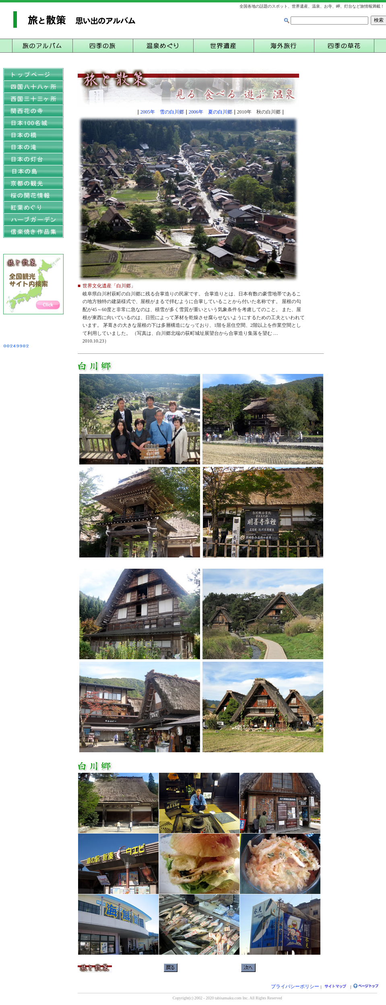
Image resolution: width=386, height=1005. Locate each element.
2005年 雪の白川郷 (162, 112)
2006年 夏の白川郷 (210, 112)
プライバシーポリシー (295, 986)
